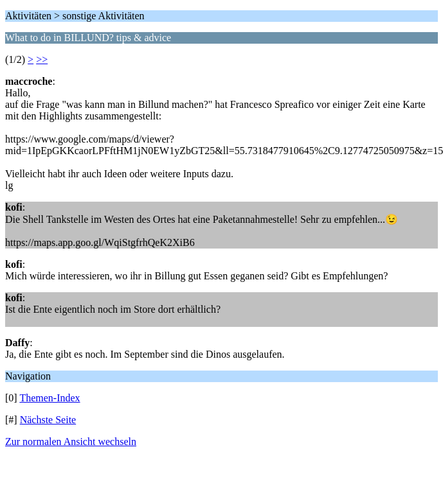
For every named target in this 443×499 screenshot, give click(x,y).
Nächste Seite (48, 419)
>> (42, 59)
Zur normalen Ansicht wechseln (70, 441)
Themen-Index (49, 397)
